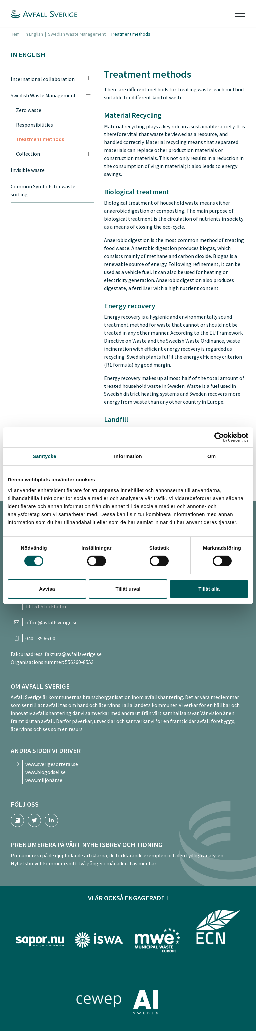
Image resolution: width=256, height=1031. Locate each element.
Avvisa (47, 589)
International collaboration (43, 79)
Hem (15, 34)
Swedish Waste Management (77, 34)
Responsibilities (34, 124)
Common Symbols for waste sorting (43, 190)
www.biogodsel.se (45, 772)
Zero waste (28, 110)
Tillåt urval (128, 589)
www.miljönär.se (43, 780)
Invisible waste (28, 170)
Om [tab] (211, 456)
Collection (28, 153)
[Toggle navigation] (240, 13)
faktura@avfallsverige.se (73, 654)
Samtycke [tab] (44, 456)
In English (34, 34)
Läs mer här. (143, 863)
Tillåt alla (209, 589)
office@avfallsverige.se (51, 622)
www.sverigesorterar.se (51, 764)
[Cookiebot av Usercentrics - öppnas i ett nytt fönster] (219, 437)
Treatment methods (40, 139)
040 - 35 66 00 (40, 638)
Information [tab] (128, 456)
